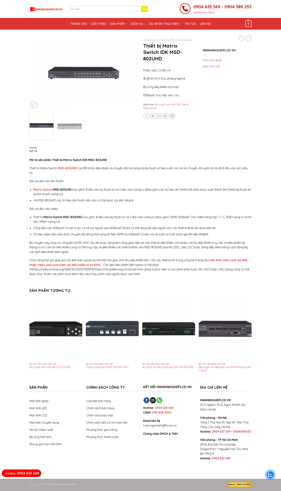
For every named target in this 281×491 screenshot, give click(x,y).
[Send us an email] (153, 400)
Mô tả (33, 151)
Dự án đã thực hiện (165, 24)
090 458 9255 (161, 412)
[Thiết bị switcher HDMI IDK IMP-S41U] (112, 329)
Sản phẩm (118, 24)
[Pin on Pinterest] (166, 116)
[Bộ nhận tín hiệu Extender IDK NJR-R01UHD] (168, 329)
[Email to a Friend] (159, 116)
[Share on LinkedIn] (172, 116)
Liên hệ (205, 24)
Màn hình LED (211, 66)
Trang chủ (78, 24)
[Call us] (159, 400)
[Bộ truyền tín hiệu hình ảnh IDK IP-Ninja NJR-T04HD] (225, 329)
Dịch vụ (138, 24)
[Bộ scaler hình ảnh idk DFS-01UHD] (55, 329)
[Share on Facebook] (146, 116)
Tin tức (190, 24)
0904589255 (242, 431)
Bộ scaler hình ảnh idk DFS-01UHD (49, 367)
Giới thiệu (98, 24)
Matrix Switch (42, 189)
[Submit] (144, 9)
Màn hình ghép (212, 60)
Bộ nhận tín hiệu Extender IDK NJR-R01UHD (168, 367)
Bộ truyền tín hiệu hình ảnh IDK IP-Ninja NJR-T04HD (225, 369)
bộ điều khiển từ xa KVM (83, 265)
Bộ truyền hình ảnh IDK (176, 40)
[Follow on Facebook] (146, 400)
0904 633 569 (164, 408)
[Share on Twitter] (153, 116)
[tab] (33, 151)
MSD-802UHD (67, 168)
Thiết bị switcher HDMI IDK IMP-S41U (107, 367)
